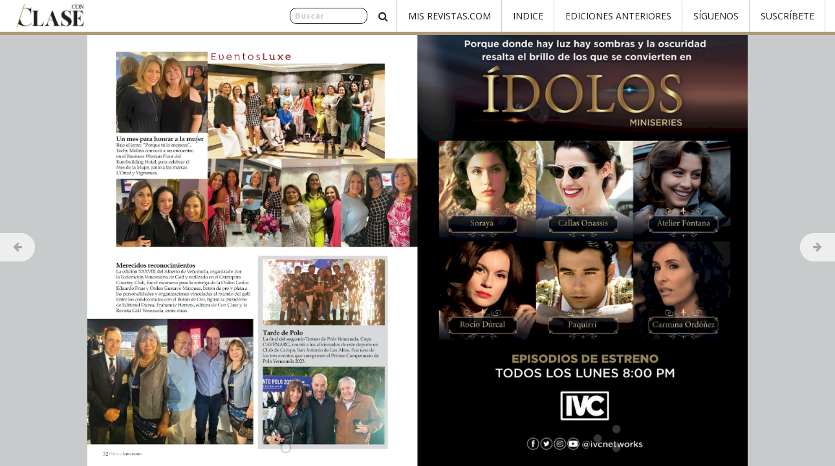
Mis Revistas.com (449, 16)
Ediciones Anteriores (618, 16)
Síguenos (716, 16)
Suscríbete (787, 16)
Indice (528, 16)
